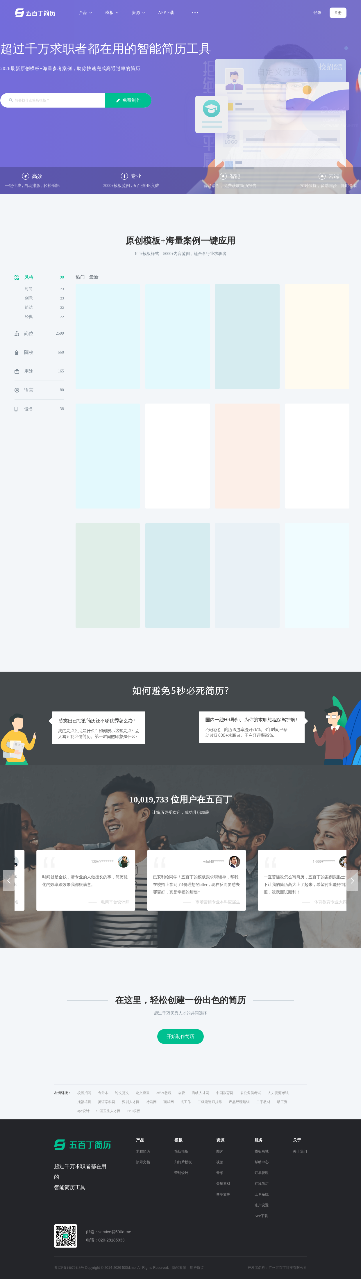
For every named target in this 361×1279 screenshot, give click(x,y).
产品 (84, 12)
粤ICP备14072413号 (69, 1268)
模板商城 (262, 1151)
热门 (80, 276)
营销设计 (181, 1173)
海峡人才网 (200, 1093)
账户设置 (262, 1205)
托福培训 (84, 1102)
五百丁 (36, 12)
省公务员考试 (250, 1093)
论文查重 (143, 1093)
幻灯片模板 (183, 1162)
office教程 (163, 1093)
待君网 (151, 1102)
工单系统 (262, 1194)
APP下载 (166, 12)
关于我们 (300, 1151)
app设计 (83, 1111)
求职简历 (143, 1151)
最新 (94, 276)
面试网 (168, 1102)
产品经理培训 (239, 1102)
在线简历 (262, 1184)
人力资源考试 (278, 1093)
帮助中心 (262, 1162)
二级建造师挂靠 (210, 1102)
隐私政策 (179, 1268)
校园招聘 (84, 1093)
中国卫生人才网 (108, 1111)
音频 (219, 1173)
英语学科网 (106, 1102)
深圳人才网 (131, 1102)
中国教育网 (224, 1093)
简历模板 (181, 1151)
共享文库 (223, 1194)
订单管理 (262, 1173)
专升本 (103, 1093)
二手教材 (263, 1102)
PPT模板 (133, 1111)
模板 (111, 12)
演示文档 (143, 1162)
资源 (137, 12)
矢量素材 (223, 1184)
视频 (219, 1162)
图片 (219, 1151)
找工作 (185, 1102)
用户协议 (197, 1268)
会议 (181, 1093)
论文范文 (122, 1093)
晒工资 (282, 1102)
